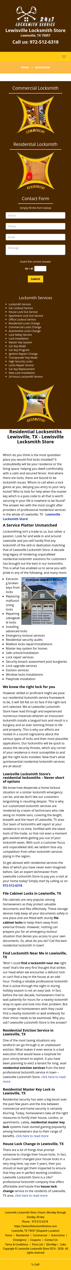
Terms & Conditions (16, 1244)
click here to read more (32, 1136)
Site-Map (51, 1244)
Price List (37, 1244)
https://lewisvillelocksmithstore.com (35, 1226)
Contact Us (51, 1239)
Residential (22, 1235)
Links (63, 1244)
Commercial (40, 1235)
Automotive (58, 1235)
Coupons (35, 1239)
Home (25, 67)
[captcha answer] (40, 268)
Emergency (19, 1239)
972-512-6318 (44, 42)
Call (35, 1264)
